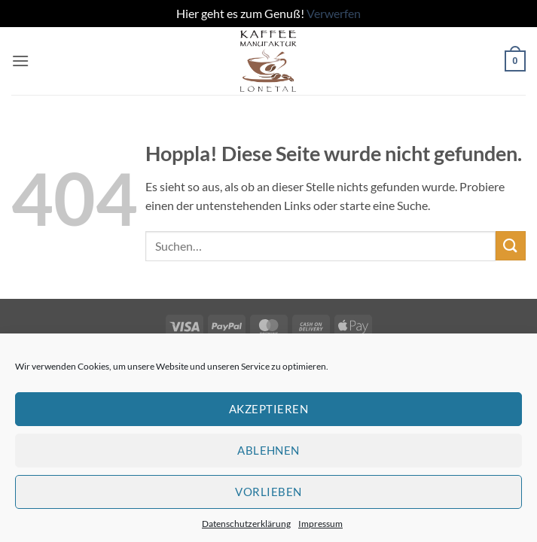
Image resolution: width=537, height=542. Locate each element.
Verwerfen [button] (334, 13)
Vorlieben (268, 491)
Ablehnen (268, 450)
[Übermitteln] (511, 245)
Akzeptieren (268, 409)
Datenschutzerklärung (246, 523)
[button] (20, 60)
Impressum (320, 523)
